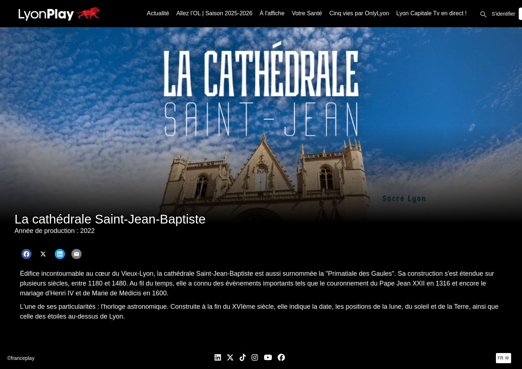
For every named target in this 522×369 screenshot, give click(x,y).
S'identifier (503, 14)
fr (503, 358)
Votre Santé (307, 13)
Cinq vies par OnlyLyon (359, 13)
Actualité (158, 13)
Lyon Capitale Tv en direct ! (431, 13)
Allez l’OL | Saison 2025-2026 (214, 13)
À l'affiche (272, 13)
